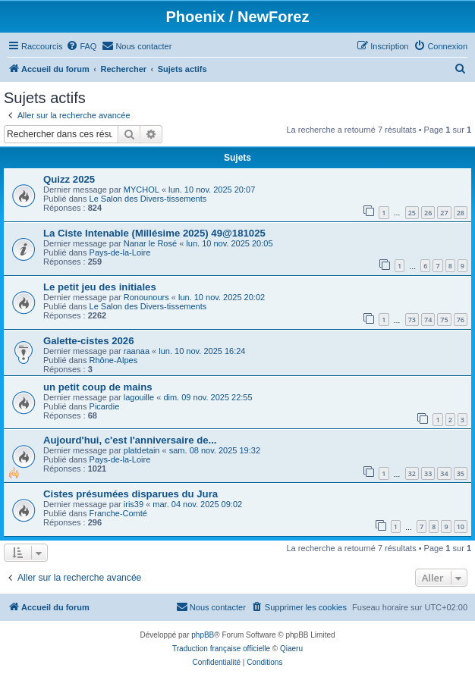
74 (428, 319)
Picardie (105, 406)
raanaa (136, 351)
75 (444, 319)
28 (460, 213)
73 (412, 319)
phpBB (202, 635)
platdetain (142, 450)
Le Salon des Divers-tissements (148, 198)
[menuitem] (81, 46)
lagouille (139, 397)
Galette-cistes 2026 (88, 340)
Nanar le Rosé (150, 243)
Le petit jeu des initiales (99, 287)
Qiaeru (291, 648)
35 (460, 473)
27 (444, 213)
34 (444, 473)
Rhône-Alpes (114, 360)
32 (412, 473)
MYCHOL (141, 189)
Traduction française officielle (221, 648)
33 (428, 473)
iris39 (133, 504)
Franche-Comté (118, 513)
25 (412, 213)
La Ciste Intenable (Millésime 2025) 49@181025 (154, 233)
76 (460, 319)
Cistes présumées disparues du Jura (130, 494)
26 (428, 213)
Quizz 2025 (69, 179)
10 (460, 526)
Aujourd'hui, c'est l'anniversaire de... (130, 440)
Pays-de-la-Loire (120, 252)
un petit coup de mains (98, 387)
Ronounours (146, 297)
